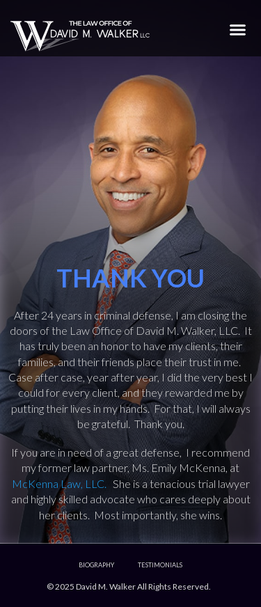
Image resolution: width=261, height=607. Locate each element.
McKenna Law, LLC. (62, 483)
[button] (238, 29)
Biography (96, 565)
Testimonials (160, 565)
